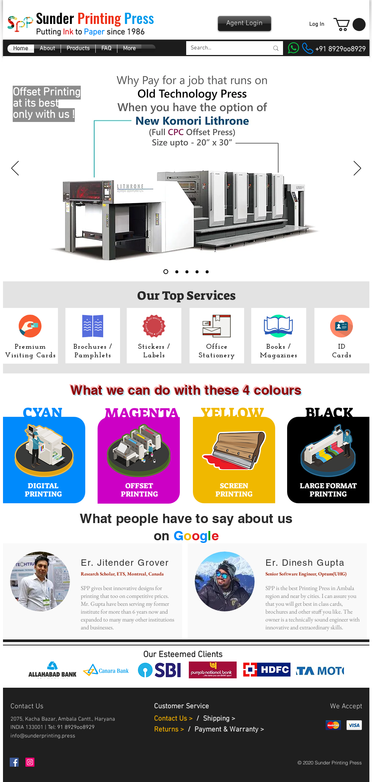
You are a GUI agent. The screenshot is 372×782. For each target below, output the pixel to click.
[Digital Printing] (176, 271)
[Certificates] (207, 271)
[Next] (357, 169)
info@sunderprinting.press (42, 736)
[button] (349, 24)
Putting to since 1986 (90, 32)
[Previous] (15, 169)
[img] (52, 670)
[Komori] (165, 271)
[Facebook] (14, 762)
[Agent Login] (244, 23)
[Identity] (186, 271)
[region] (44, 460)
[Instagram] (29, 762)
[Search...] (224, 48)
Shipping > (219, 719)
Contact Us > (173, 719)
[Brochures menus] (197, 271)
